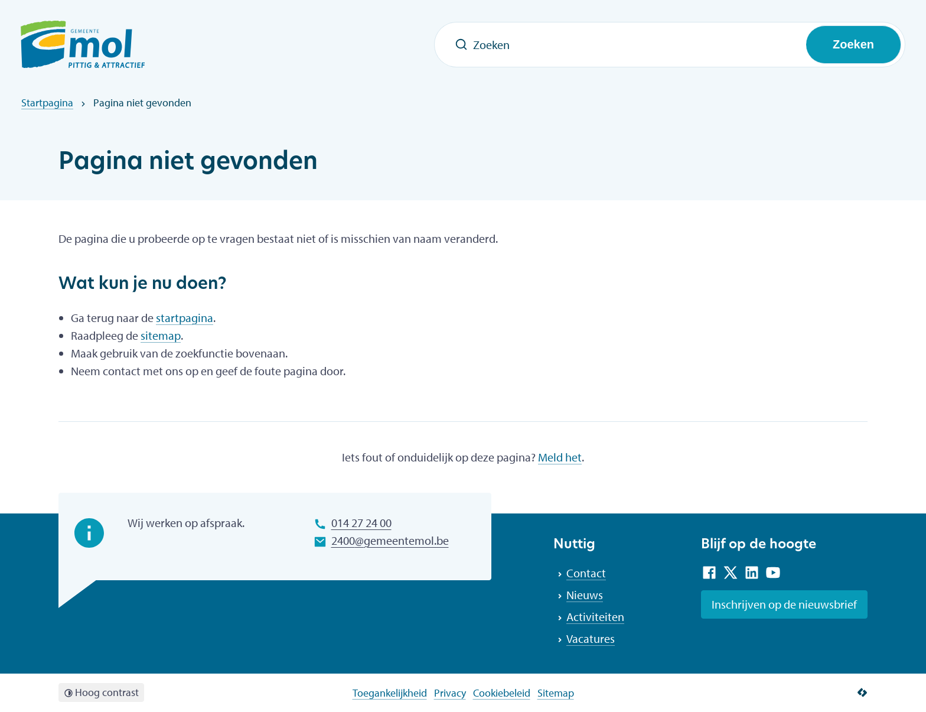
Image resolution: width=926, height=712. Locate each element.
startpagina (184, 317)
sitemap (161, 335)
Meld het (560, 457)
